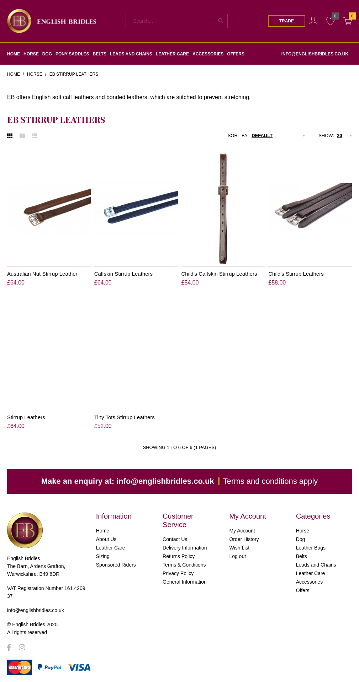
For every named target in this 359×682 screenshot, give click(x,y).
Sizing (103, 556)
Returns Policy (179, 556)
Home (13, 74)
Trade (286, 20)
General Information (185, 582)
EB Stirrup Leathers (74, 74)
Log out (237, 556)
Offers (303, 590)
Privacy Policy (178, 573)
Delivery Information (185, 548)
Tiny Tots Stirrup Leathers (124, 417)
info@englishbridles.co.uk (165, 481)
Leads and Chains (316, 565)
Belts (301, 556)
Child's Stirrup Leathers (295, 274)
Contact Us (175, 539)
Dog (300, 539)
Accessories (309, 582)
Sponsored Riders (116, 565)
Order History (244, 539)
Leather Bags (311, 548)
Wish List (239, 548)
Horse (34, 74)
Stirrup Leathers (26, 417)
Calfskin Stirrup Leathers (123, 274)
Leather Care (110, 548)
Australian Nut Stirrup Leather (42, 274)
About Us (106, 539)
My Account (242, 531)
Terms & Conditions (184, 565)
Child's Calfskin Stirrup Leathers (219, 274)
